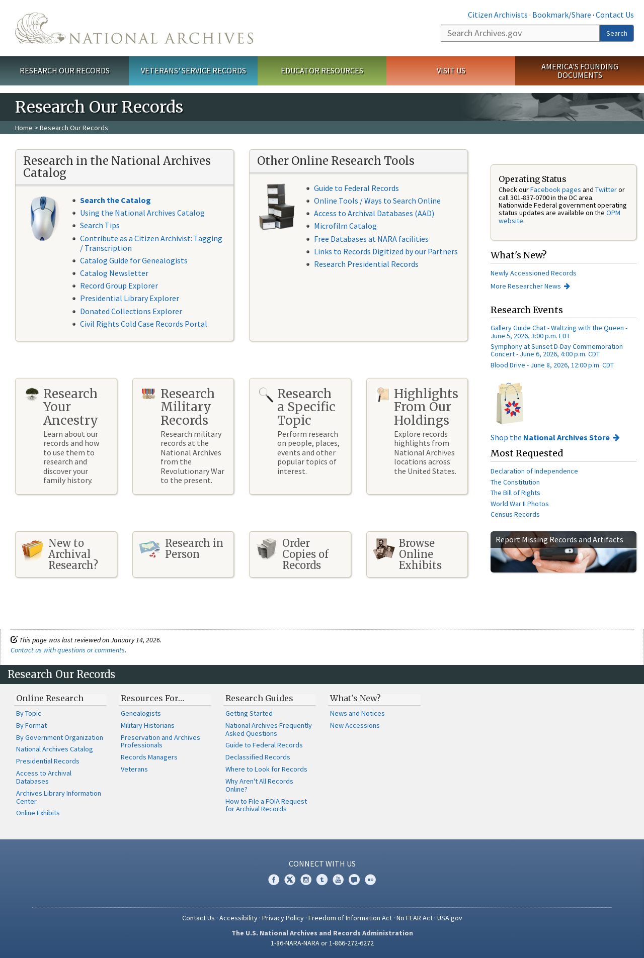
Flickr (370, 880)
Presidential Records (47, 760)
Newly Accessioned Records (534, 272)
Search (616, 33)
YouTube (338, 880)
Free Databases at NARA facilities (371, 239)
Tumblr (322, 880)
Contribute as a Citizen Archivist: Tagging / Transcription (151, 243)
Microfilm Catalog (345, 226)
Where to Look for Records (266, 769)
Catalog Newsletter (114, 273)
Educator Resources (322, 70)
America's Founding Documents (579, 70)
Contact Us (615, 15)
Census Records (515, 514)
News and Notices (357, 713)
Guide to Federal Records (356, 188)
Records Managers (149, 756)
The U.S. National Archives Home (134, 28)
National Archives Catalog (54, 748)
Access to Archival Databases (43, 777)
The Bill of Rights (515, 492)
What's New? (355, 698)
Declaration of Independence (534, 470)
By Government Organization (59, 737)
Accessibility (238, 917)
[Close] (632, 864)
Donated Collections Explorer (131, 311)
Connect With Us (322, 863)
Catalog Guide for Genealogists (134, 260)
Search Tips (100, 225)
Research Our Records (65, 70)
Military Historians (148, 725)
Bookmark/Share (561, 15)
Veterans (134, 769)
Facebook (274, 880)
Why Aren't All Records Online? (259, 785)
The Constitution (515, 482)
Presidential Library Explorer (129, 298)
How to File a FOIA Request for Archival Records (266, 805)
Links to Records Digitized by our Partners (386, 251)
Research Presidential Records (366, 264)
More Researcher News (526, 286)
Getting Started (249, 713)
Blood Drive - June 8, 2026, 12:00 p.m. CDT (552, 364)
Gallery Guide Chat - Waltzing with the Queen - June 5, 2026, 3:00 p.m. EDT (559, 331)
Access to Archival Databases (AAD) (374, 213)
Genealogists (141, 713)
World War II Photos (520, 503)
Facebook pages (555, 189)
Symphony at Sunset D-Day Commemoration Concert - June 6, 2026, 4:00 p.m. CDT (557, 350)
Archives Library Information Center (58, 797)
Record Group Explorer (119, 285)
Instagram (306, 880)
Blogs (354, 880)
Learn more (554, 939)
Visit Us (451, 70)
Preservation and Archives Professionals (160, 741)
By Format (31, 725)
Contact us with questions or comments (68, 649)
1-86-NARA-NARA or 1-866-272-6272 (322, 942)
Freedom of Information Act (350, 917)
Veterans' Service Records (193, 70)
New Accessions (355, 725)
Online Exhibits (38, 812)
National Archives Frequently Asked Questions (268, 729)
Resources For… (152, 698)
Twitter (606, 189)
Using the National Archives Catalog (142, 213)
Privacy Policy (283, 917)
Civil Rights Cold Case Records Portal (143, 324)
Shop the (550, 437)
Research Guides (259, 698)
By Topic (28, 713)
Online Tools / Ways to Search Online (377, 201)
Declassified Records (257, 756)
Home (24, 127)
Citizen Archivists (498, 15)
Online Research (50, 698)
